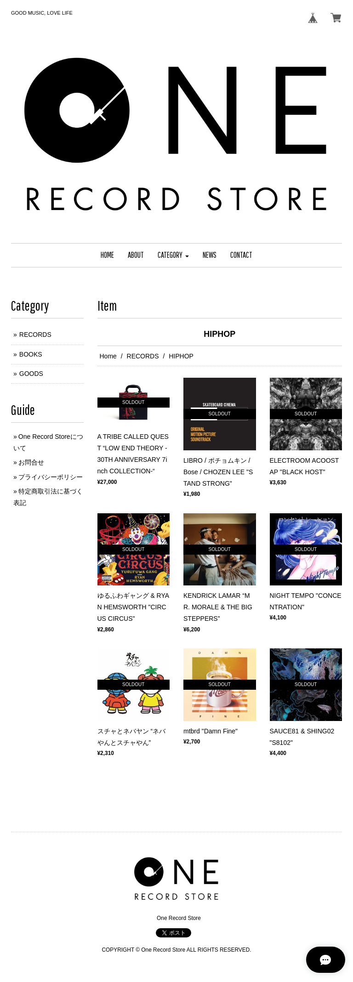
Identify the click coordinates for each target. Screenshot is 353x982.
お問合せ (31, 462)
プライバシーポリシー (50, 477)
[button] (173, 255)
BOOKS (30, 354)
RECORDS (143, 356)
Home (108, 356)
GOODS (31, 373)
